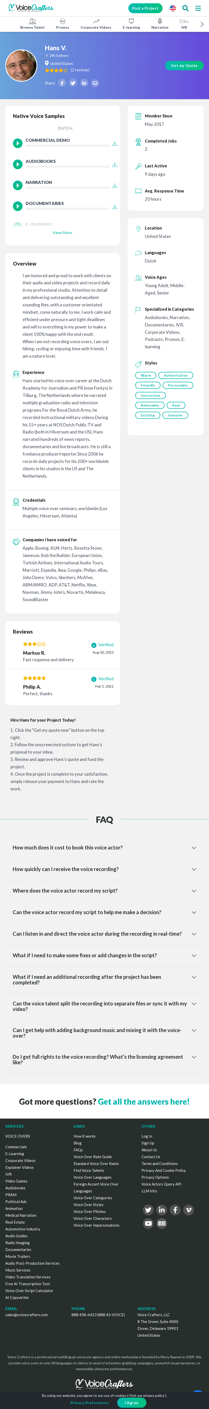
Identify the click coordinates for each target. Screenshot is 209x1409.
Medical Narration (20, 1215)
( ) (96, 69)
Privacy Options (155, 1177)
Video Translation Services (27, 1277)
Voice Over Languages (93, 1177)
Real (176, 427)
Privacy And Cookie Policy (164, 1170)
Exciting (148, 438)
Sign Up (148, 1143)
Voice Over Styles (88, 1204)
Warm (146, 375)
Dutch (65, 128)
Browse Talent (32, 23)
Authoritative (153, 386)
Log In (147, 1136)
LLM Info (149, 1191)
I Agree (132, 1402)
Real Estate (15, 1222)
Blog (78, 1143)
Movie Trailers (17, 1256)
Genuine (175, 438)
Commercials (16, 1146)
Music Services (17, 1270)
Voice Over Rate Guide (93, 1156)
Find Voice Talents (89, 1170)
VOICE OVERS (17, 1136)
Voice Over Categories (93, 1197)
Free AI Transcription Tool (27, 1283)
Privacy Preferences (90, 1402)
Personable (150, 407)
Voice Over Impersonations (96, 1225)
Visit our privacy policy (146, 1395)
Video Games (16, 1181)
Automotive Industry (22, 1229)
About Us (149, 1149)
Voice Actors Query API (162, 1184)
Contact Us (151, 1156)
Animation (14, 1208)
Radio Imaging (17, 1242)
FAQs (78, 1149)
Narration (159, 23)
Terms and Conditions (160, 1163)
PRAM (10, 1194)
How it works (85, 1136)
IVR (184, 23)
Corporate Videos (96, 23)
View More (62, 232)
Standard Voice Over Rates (96, 1163)
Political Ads (16, 1201)
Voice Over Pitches (90, 1211)
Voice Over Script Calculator (29, 1290)
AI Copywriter (17, 1297)
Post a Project (142, 8)
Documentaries (18, 1249)
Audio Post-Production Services (32, 1263)
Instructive (150, 417)
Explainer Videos (19, 1167)
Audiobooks (15, 1188)
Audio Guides (16, 1235)
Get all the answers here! (144, 1101)
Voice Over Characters (93, 1218)
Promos (62, 23)
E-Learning (14, 1153)
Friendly (148, 396)
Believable (150, 427)
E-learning (131, 23)
